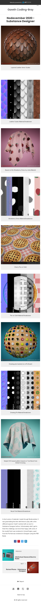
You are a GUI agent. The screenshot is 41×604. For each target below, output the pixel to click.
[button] (20, 581)
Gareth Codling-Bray (20, 9)
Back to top (21, 595)
